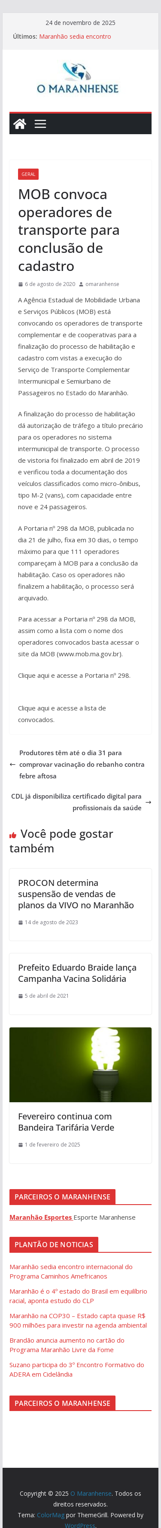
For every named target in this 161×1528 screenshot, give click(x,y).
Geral (28, 174)
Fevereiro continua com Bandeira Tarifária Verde (66, 1121)
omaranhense (102, 284)
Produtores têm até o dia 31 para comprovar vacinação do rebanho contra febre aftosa (77, 764)
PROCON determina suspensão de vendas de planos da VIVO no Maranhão (77, 894)
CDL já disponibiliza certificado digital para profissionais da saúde (81, 802)
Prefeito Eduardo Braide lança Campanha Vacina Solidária (77, 973)
